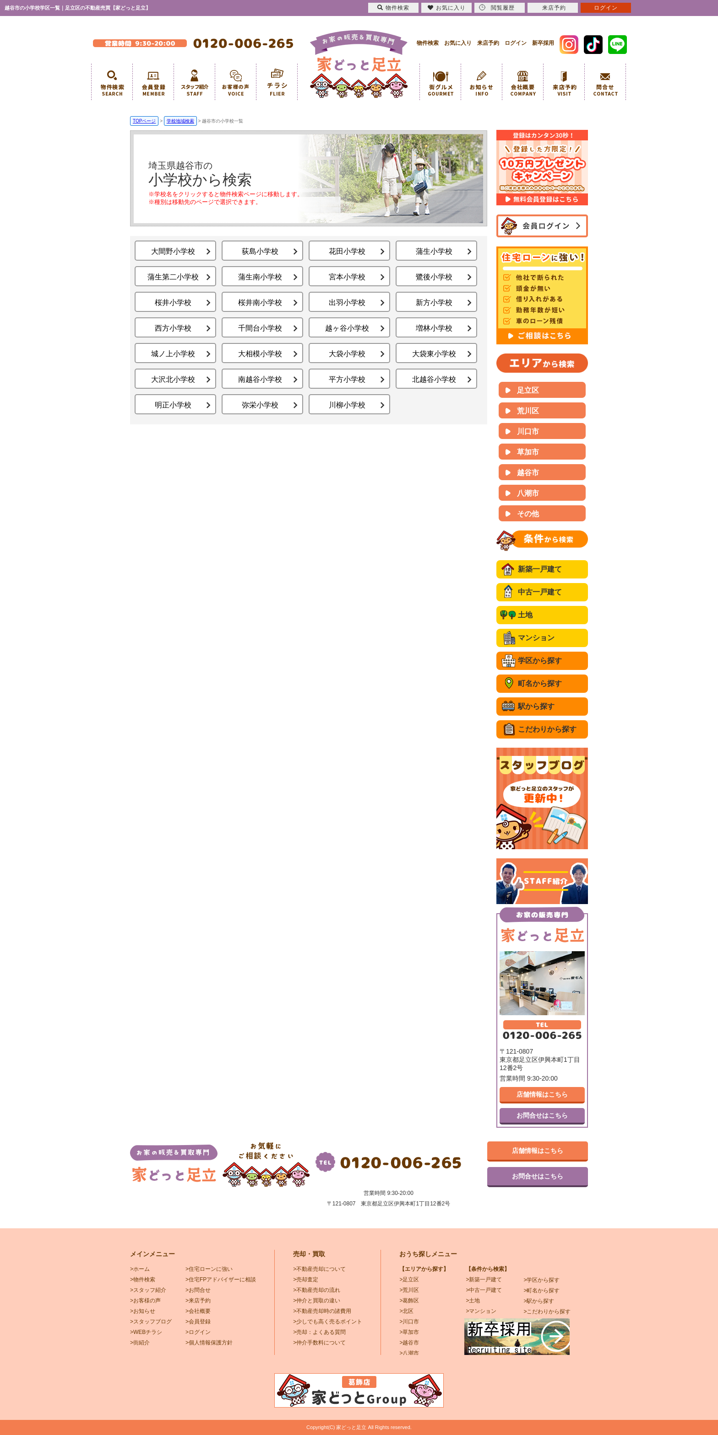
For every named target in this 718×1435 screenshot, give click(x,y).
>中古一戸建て (484, 1290)
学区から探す (540, 660)
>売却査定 (305, 1279)
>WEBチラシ (146, 1332)
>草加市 (409, 1332)
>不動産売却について (319, 1269)
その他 (528, 514)
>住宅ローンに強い (209, 1269)
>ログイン (198, 1332)
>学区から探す (541, 1280)
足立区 (528, 390)
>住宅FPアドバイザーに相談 (220, 1279)
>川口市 (409, 1321)
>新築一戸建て (484, 1279)
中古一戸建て (540, 592)
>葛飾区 (409, 1300)
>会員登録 (198, 1321)
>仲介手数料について (319, 1342)
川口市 (528, 431)
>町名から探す (541, 1290)
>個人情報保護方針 (209, 1342)
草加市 (528, 452)
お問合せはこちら (542, 1115)
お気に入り (458, 43)
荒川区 (528, 411)
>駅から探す (538, 1301)
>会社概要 (198, 1311)
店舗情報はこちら (542, 1094)
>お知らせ (142, 1311)
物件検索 (428, 43)
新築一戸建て (540, 569)
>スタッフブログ (151, 1321)
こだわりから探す (547, 729)
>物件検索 (142, 1279)
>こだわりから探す (547, 1311)
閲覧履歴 (497, 7)
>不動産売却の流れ (316, 1290)
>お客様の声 (145, 1300)
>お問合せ (198, 1290)
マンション (536, 638)
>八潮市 (409, 1353)
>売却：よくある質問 (319, 1332)
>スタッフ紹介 (148, 1290)
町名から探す (540, 683)
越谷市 (528, 473)
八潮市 (528, 493)
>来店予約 (198, 1300)
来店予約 (488, 43)
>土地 (473, 1300)
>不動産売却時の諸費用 (322, 1311)
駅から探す (536, 706)
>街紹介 (140, 1342)
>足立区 (409, 1279)
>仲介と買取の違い (316, 1300)
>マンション (481, 1311)
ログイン (516, 43)
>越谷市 (409, 1342)
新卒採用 (543, 43)
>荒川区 (409, 1290)
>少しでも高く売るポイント (327, 1321)
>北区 (406, 1311)
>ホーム (140, 1269)
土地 (525, 615)
